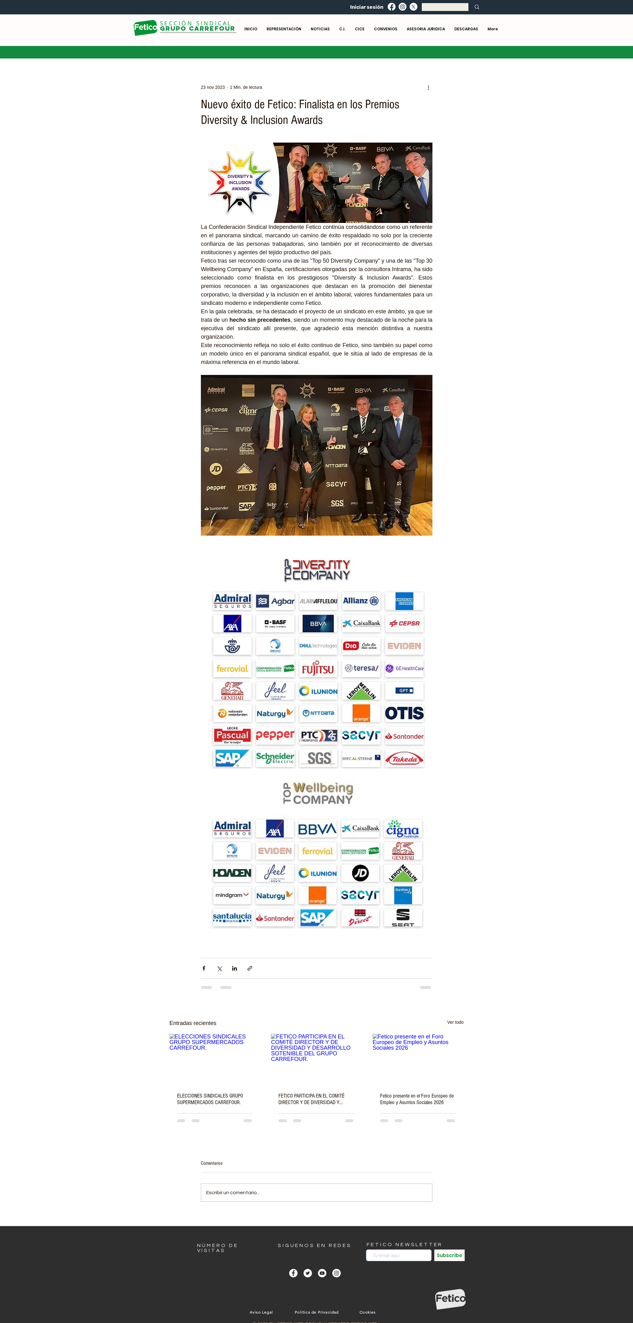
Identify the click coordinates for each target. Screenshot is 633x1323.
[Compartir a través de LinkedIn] (234, 968)
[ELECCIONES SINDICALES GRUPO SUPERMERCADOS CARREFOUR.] (215, 1059)
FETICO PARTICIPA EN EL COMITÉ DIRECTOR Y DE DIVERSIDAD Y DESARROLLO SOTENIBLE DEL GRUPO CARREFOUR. (316, 1099)
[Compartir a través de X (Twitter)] (219, 968)
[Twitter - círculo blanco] (308, 1273)
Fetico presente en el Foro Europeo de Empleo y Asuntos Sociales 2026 (417, 1099)
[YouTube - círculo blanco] (322, 1273)
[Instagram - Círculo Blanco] (336, 1273)
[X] (413, 7)
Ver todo (455, 1022)
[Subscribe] (449, 1255)
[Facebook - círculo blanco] (293, 1273)
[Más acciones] (428, 87)
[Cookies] (368, 1312)
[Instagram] (402, 7)
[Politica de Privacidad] (317, 1312)
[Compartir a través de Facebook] (204, 968)
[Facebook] (392, 7)
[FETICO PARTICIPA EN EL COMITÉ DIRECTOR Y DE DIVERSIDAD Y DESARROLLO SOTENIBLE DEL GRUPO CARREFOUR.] (316, 1059)
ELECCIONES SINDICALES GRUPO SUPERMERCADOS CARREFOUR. (210, 1099)
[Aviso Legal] (262, 1312)
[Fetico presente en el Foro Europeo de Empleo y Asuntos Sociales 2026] (418, 1059)
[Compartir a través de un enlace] (250, 968)
